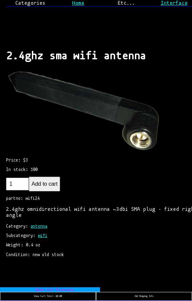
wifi (42, 235)
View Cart (48, 296)
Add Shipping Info (144, 296)
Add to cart (44, 184)
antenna (39, 226)
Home (78, 3)
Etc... (126, 3)
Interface (174, 3)
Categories (30, 3)
